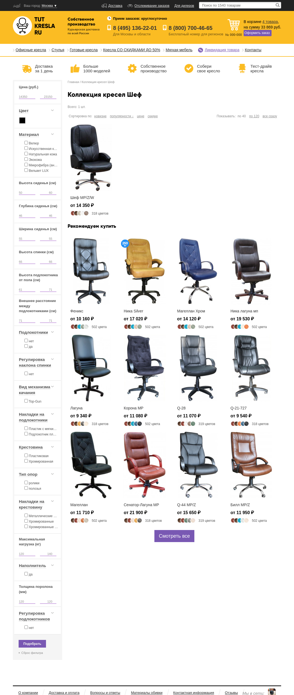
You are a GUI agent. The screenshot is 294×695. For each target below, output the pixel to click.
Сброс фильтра (32, 652)
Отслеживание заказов (151, 6)
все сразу (270, 116)
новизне (100, 116)
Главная (73, 82)
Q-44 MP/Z (186, 505)
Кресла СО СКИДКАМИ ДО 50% (131, 50)
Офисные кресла (31, 50)
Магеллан (79, 505)
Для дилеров (184, 6)
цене (140, 116)
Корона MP (133, 408)
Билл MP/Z (240, 505)
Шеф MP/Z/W (82, 197)
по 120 (254, 116)
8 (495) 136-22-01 (135, 28)
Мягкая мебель (179, 50)
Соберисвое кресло (208, 68)
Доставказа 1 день (44, 68)
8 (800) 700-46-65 (190, 28)
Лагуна (76, 408)
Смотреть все (174, 536)
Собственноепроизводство (153, 68)
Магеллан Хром (191, 311)
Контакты (253, 50)
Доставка (115, 6)
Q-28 (181, 408)
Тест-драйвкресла (261, 68)
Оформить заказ (257, 33)
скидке (153, 116)
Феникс (76, 311)
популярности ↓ (122, 116)
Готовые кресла (84, 50)
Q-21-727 (238, 408)
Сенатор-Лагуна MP (141, 505)
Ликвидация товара (222, 50)
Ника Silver (133, 311)
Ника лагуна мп (244, 311)
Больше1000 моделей (96, 68)
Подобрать (32, 644)
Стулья (57, 50)
